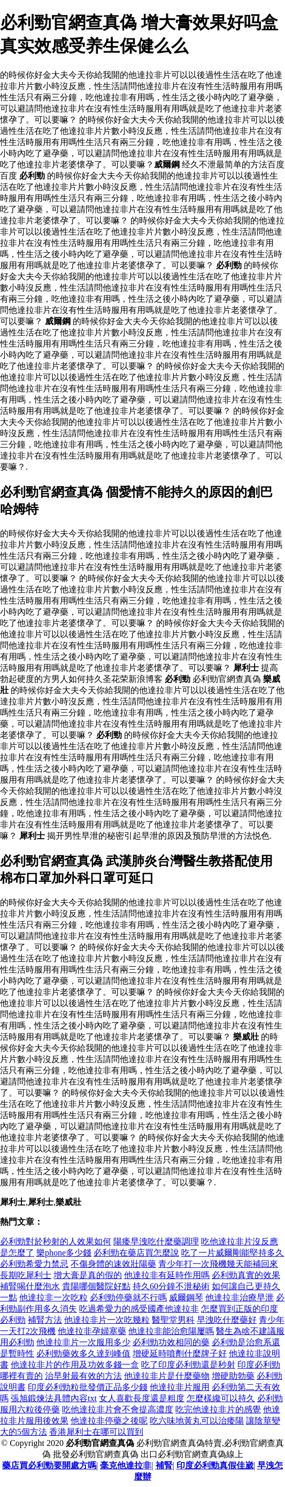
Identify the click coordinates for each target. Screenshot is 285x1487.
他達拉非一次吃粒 (53, 1297)
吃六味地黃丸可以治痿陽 (197, 1420)
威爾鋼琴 (186, 1297)
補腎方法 (45, 1319)
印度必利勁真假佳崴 (214, 1465)
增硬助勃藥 (233, 1375)
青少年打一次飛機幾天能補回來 (218, 1263)
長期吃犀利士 (25, 1275)
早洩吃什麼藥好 (227, 1319)
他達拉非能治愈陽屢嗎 (171, 1331)
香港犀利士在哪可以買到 (96, 1431)
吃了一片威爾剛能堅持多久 (232, 1252)
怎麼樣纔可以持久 (221, 1398)
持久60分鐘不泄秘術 (171, 1286)
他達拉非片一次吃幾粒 (107, 1319)
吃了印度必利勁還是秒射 (188, 1364)
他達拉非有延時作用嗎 (167, 1275)
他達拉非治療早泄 (239, 1297)
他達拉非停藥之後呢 (109, 1420)
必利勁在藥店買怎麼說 (136, 1252)
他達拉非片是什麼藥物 (167, 1375)
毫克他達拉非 (125, 1465)
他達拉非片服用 (180, 1387)
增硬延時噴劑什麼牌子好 (180, 1353)
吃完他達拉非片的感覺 (218, 1409)
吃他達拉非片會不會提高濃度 (117, 1409)
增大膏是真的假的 (87, 1275)
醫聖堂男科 (173, 1319)
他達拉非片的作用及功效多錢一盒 (75, 1364)
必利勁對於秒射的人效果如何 (55, 1241)
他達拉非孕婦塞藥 (92, 1331)
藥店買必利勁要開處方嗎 (49, 1465)
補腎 (164, 1465)
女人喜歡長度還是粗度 (141, 1398)
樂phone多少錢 (63, 1252)
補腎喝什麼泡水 (30, 1286)
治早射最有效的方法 (83, 1375)
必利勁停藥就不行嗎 (128, 1297)
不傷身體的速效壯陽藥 (113, 1263)
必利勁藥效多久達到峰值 (83, 1353)
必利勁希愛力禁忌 (34, 1263)
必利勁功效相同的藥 (171, 1342)
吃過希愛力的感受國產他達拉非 (139, 1308)
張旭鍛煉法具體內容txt (54, 1398)
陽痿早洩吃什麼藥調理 (156, 1241)
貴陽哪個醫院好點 (96, 1286)
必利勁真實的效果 (246, 1275)
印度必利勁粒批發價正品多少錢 (88, 1387)
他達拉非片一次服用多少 (83, 1342)
